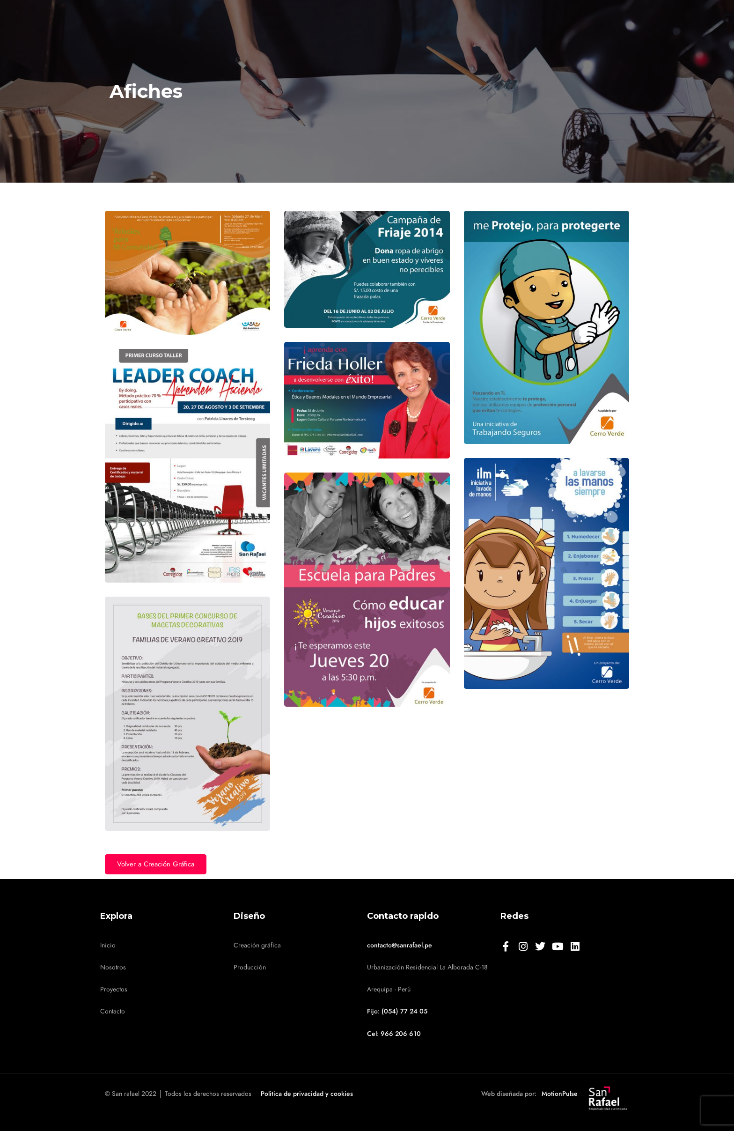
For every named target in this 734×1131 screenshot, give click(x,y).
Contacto (112, 1011)
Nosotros (113, 967)
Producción (250, 967)
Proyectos (113, 989)
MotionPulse (560, 1093)
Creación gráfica (257, 945)
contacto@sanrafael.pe (399, 945)
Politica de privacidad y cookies (307, 1093)
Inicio (108, 945)
